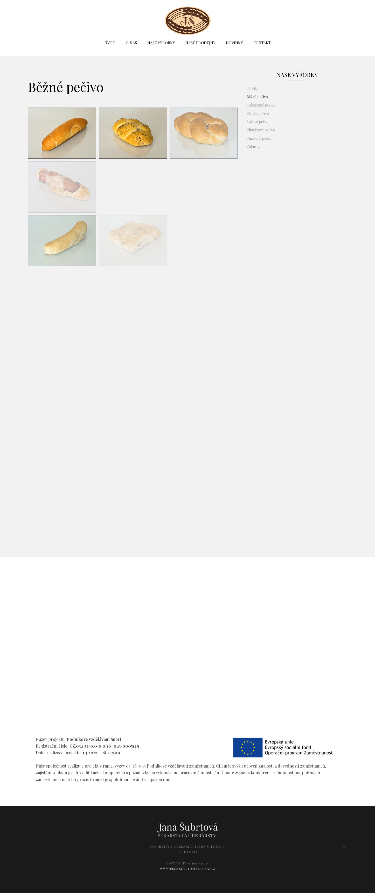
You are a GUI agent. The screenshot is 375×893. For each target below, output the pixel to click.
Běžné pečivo (257, 96)
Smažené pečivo (260, 138)
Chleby (252, 88)
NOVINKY (234, 42)
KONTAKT (262, 42)
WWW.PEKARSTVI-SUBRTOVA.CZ (187, 868)
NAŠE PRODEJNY (200, 42)
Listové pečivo (258, 121)
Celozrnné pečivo (261, 105)
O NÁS (131, 42)
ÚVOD (110, 42)
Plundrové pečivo (261, 130)
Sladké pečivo (258, 113)
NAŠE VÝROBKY (161, 42)
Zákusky (253, 146)
